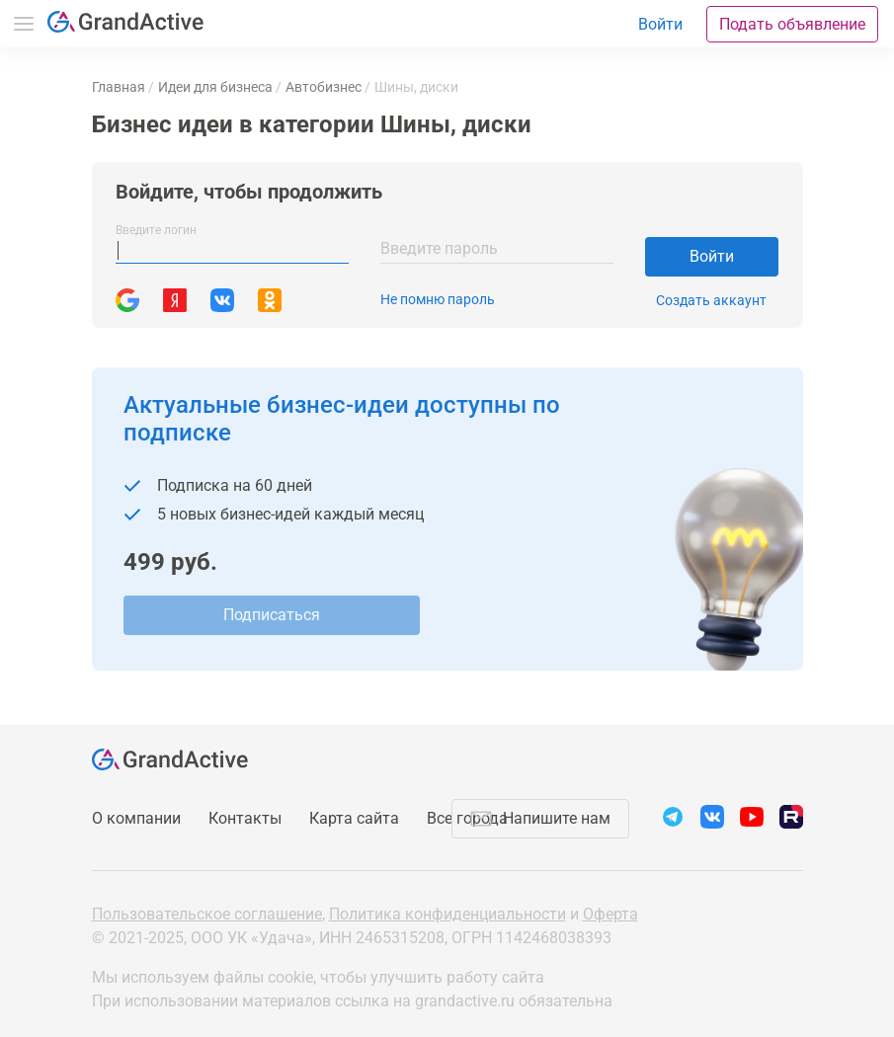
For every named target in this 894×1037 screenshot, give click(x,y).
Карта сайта (354, 818)
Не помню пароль (437, 299)
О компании (136, 818)
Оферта (610, 914)
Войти (712, 256)
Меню (24, 24)
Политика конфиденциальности (447, 914)
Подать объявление (792, 24)
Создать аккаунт (711, 300)
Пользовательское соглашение (207, 914)
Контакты (245, 818)
